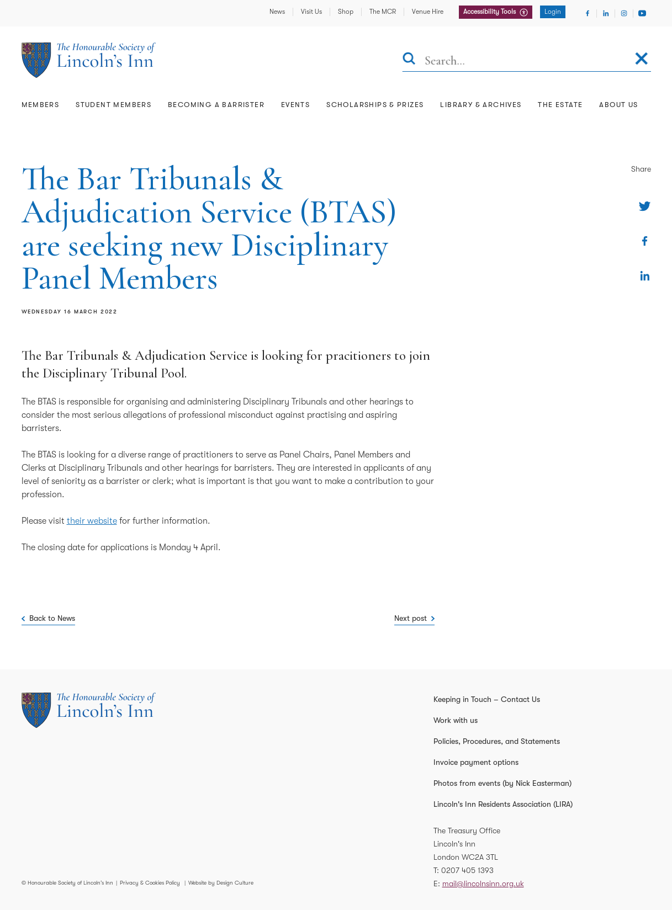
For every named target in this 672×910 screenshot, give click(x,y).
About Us (618, 104)
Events (295, 104)
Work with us (455, 720)
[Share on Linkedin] (644, 275)
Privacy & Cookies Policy (150, 883)
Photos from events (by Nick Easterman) (502, 783)
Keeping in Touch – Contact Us (486, 699)
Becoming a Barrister (216, 104)
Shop (345, 11)
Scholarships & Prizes (375, 104)
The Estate (560, 104)
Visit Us (311, 11)
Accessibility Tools (490, 11)
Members (41, 104)
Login (552, 11)
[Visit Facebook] (587, 13)
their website (92, 521)
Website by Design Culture (220, 883)
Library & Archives (480, 104)
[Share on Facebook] (644, 241)
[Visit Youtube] (642, 13)
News (277, 11)
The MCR (382, 11)
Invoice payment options (475, 762)
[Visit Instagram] (624, 13)
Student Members (113, 104)
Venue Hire (427, 11)
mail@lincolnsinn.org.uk (483, 883)
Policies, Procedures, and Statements (496, 741)
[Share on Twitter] (644, 206)
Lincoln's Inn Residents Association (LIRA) (503, 804)
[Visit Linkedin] (606, 13)
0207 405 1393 (467, 870)
